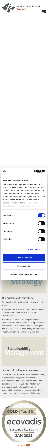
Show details (34, 249)
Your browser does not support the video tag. (24, 94)
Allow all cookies (24, 258)
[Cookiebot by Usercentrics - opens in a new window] (34, 171)
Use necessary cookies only (24, 274)
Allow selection (24, 266)
